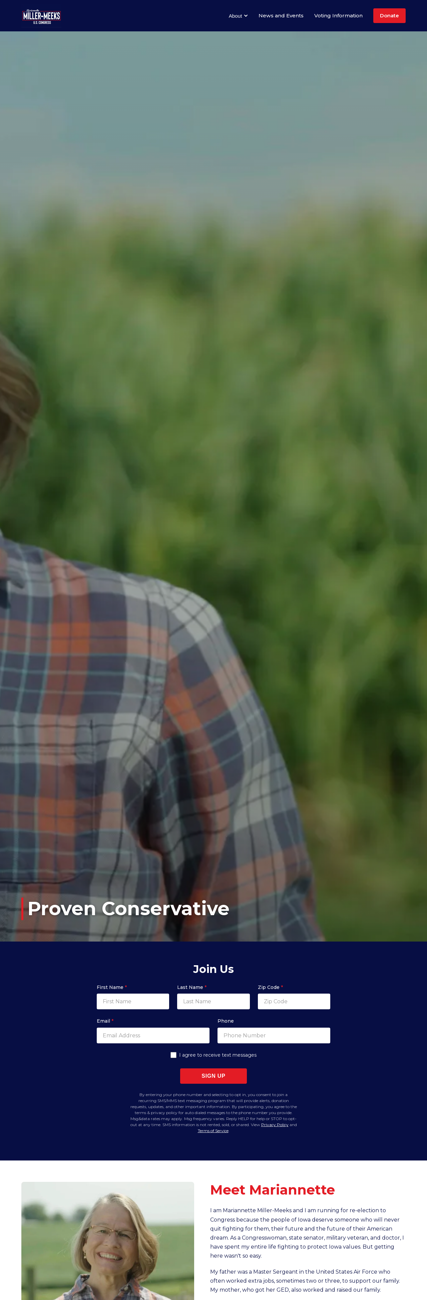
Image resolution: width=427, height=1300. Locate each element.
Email (105, 1021)
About (238, 16)
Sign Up (213, 1076)
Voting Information (338, 15)
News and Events (281, 15)
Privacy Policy (275, 1124)
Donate (389, 15)
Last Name (191, 987)
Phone (226, 1021)
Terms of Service (213, 1130)
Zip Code (270, 987)
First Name (112, 987)
